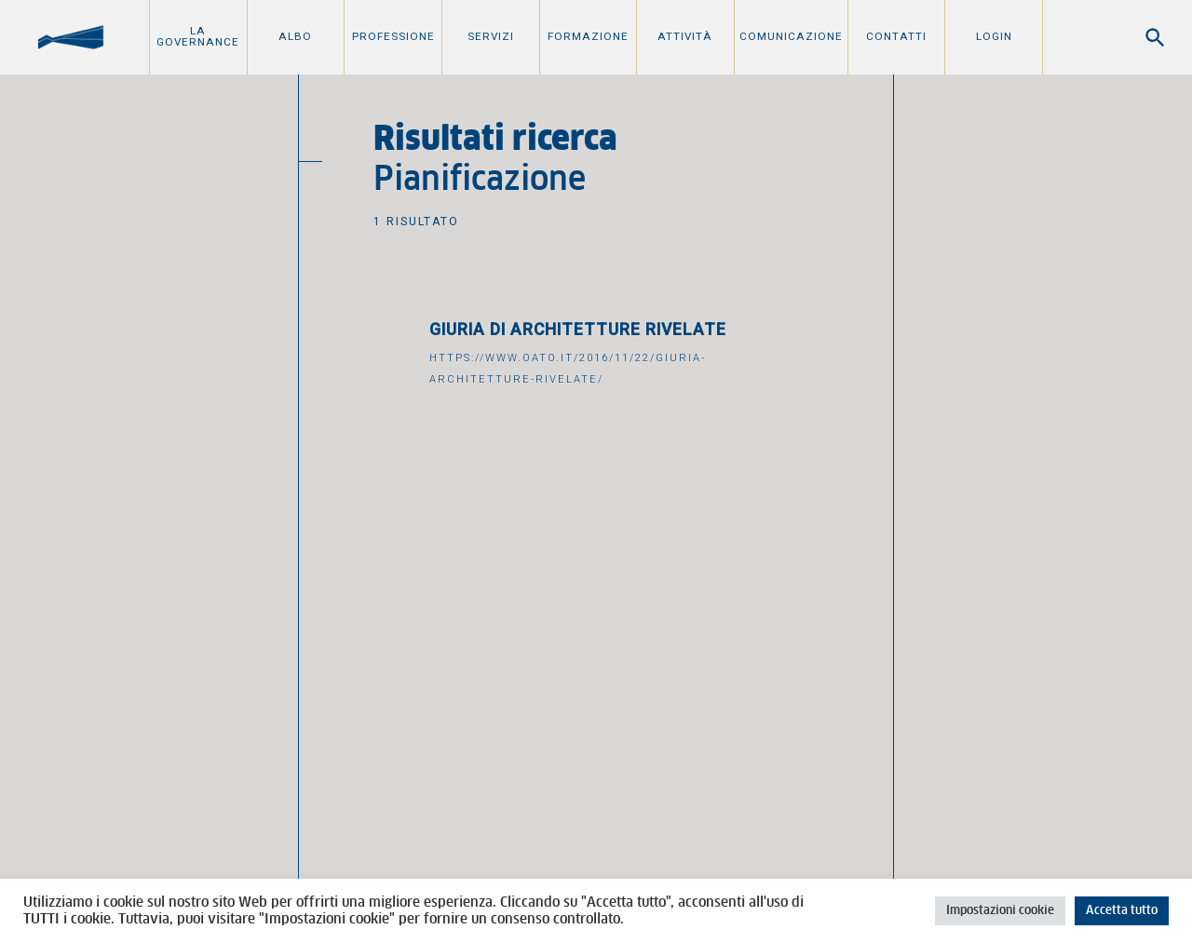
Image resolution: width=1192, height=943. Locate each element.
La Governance (197, 36)
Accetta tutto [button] (1122, 911)
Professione (393, 36)
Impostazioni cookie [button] (1000, 911)
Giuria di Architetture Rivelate (577, 329)
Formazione (588, 36)
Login (994, 36)
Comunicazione (791, 36)
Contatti (896, 36)
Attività (684, 36)
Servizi (490, 36)
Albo (295, 36)
